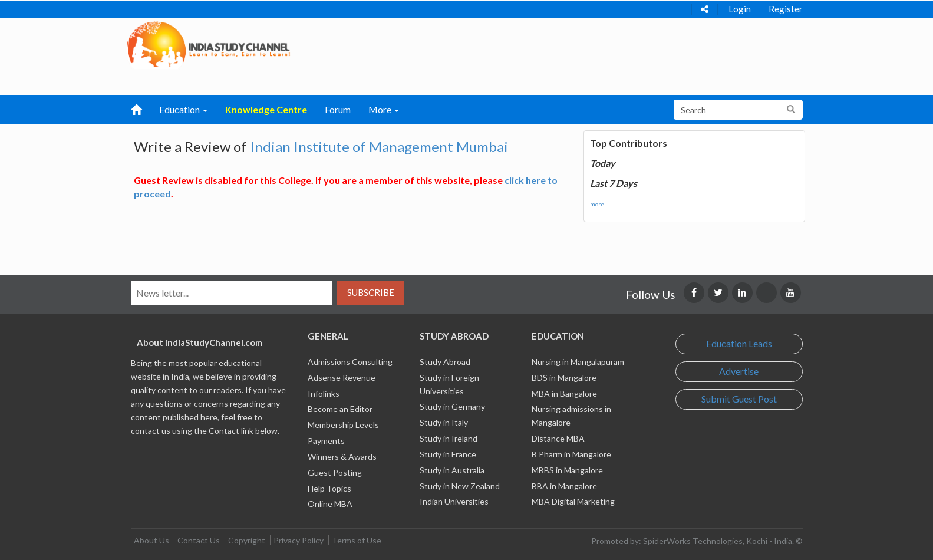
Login (739, 9)
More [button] (383, 109)
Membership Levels (343, 425)
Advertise (739, 371)
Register (786, 9)
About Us (151, 540)
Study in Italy (444, 422)
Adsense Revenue (341, 378)
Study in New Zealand (460, 486)
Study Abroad (445, 362)
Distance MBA (558, 438)
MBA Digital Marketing (573, 501)
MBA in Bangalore (564, 393)
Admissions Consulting (350, 362)
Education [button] (183, 109)
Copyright (246, 540)
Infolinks (323, 393)
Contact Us (198, 540)
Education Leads (739, 343)
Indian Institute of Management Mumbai (379, 146)
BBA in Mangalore (564, 486)
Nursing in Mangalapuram (578, 362)
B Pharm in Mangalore (571, 454)
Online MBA (330, 504)
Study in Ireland (448, 438)
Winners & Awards (342, 457)
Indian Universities (454, 501)
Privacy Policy (298, 540)
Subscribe (370, 292)
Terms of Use (356, 540)
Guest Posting (335, 472)
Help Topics (329, 488)
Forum (338, 109)
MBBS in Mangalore (567, 470)
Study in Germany (452, 406)
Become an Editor (340, 409)
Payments (326, 441)
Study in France (448, 454)
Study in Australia (452, 470)
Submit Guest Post (739, 398)
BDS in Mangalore (564, 378)
